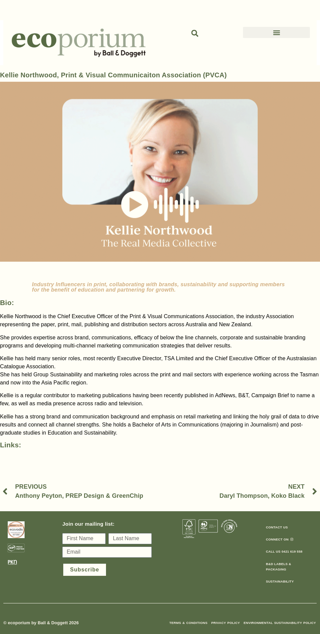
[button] (194, 33)
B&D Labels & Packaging (278, 566)
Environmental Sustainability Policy (280, 623)
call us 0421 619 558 (284, 551)
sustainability (280, 581)
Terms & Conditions (188, 623)
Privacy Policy (225, 623)
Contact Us (277, 527)
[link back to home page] (78, 43)
